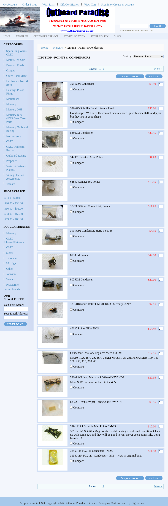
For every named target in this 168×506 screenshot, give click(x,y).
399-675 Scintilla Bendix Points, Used (92, 108)
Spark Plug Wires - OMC (17, 52)
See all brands (12, 289)
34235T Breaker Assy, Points (86, 157)
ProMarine (12, 284)
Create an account (123, 4)
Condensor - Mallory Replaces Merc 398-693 (96, 352)
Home (44, 47)
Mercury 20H (14, 109)
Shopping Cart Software (113, 503)
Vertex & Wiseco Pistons (16, 168)
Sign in (105, 4)
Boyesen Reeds (15, 65)
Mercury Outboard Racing (17, 129)
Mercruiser (16, 99)
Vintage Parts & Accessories (15, 176)
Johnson (11, 274)
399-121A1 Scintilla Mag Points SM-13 (93, 426)
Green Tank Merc (16, 75)
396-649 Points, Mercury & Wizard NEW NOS (97, 377)
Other (9, 268)
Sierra (9, 252)
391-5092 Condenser (82, 83)
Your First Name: (14, 305)
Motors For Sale (15, 60)
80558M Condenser (81, 279)
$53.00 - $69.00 (13, 214)
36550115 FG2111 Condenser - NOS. (91, 450)
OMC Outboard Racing (15, 148)
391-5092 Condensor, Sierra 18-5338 (91, 230)
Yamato (10, 184)
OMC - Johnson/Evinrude (14, 240)
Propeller (16, 161)
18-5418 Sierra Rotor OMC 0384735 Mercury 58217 (100, 303)
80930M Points (79, 255)
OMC (16, 141)
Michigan (11, 263)
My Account (10, 4)
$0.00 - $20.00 (12, 198)
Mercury (16, 104)
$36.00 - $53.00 (13, 208)
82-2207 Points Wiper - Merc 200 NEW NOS (96, 401)
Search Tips (147, 30)
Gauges (10, 70)
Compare (78, 89)
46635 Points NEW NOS (84, 328)
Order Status (29, 4)
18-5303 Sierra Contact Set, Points (90, 206)
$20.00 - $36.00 (13, 203)
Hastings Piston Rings (15, 91)
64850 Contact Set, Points (85, 181)
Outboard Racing (16, 155)
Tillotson (11, 258)
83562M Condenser (81, 132)
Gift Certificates (69, 4)
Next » (158, 68)
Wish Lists (48, 4)
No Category (13, 136)
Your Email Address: (16, 313)
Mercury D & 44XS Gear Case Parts (16, 118)
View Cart (90, 4)
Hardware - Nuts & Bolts (17, 82)
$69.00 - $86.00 (13, 219)
